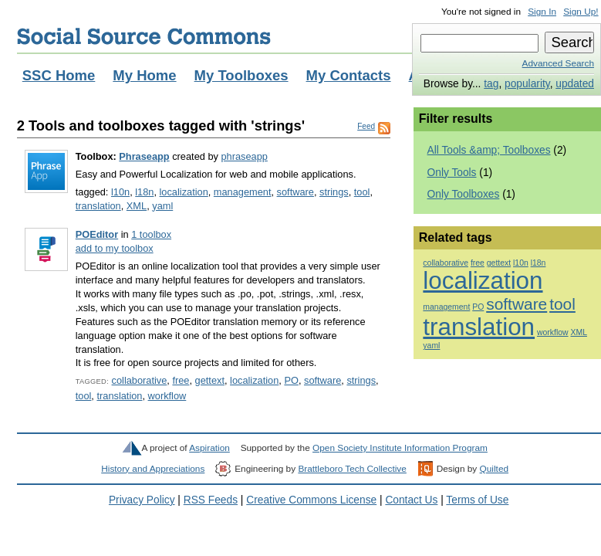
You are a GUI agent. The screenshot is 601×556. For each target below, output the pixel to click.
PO (291, 380)
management (243, 192)
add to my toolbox (115, 248)
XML (137, 206)
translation (98, 206)
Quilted (494, 468)
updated (574, 84)
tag (491, 84)
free (180, 380)
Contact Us (411, 500)
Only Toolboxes (463, 194)
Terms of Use (477, 500)
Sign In (542, 11)
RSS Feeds (211, 500)
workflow (167, 396)
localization (184, 192)
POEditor (97, 234)
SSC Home (59, 75)
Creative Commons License (311, 500)
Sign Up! (580, 11)
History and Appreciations (152, 468)
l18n (144, 192)
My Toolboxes (241, 75)
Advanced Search (558, 63)
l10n (120, 192)
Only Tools (452, 172)
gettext (210, 380)
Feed (366, 126)
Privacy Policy (142, 500)
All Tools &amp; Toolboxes (489, 150)
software (295, 192)
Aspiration (209, 447)
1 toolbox (151, 234)
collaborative (139, 380)
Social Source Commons (144, 36)
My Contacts (348, 75)
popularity (527, 84)
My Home (144, 75)
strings (334, 192)
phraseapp (244, 156)
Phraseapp (144, 156)
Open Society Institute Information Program (400, 447)
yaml (162, 206)
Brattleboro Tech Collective (352, 468)
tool (362, 192)
